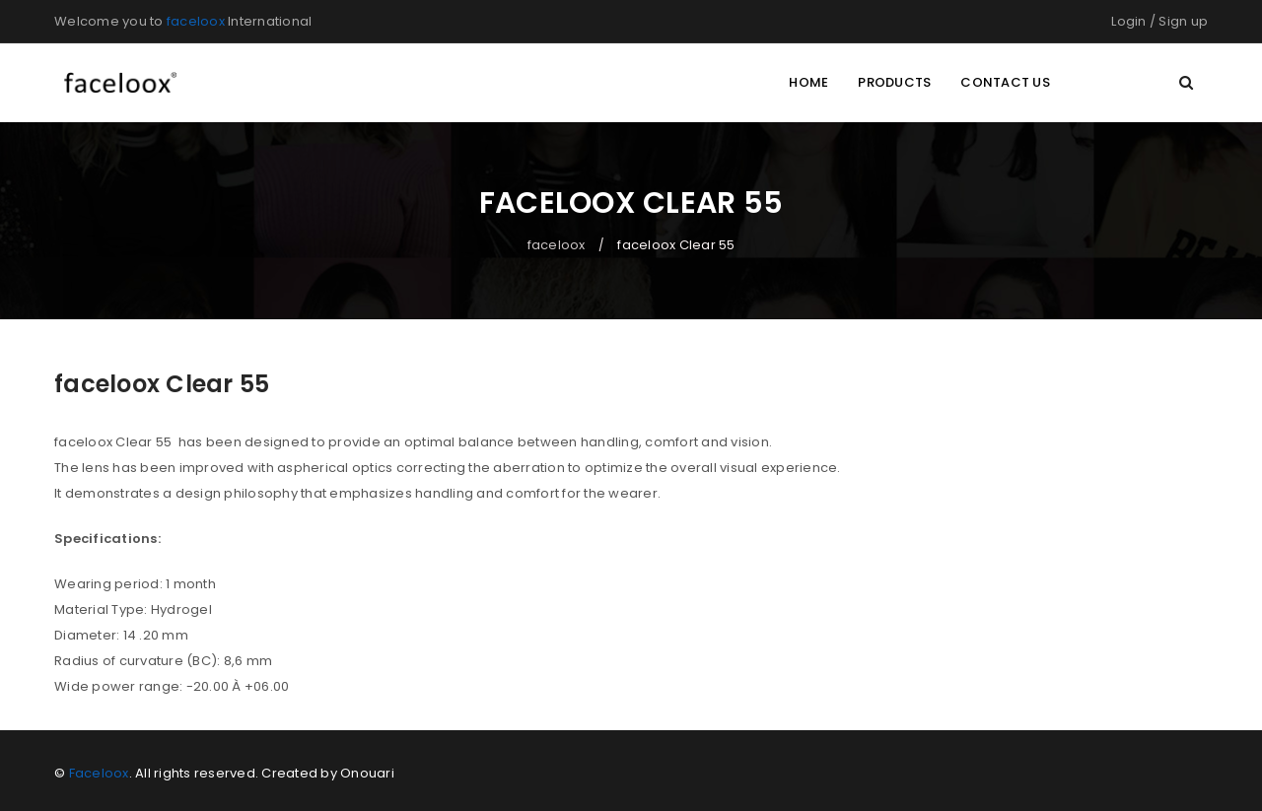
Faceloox (99, 773)
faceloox (196, 21)
